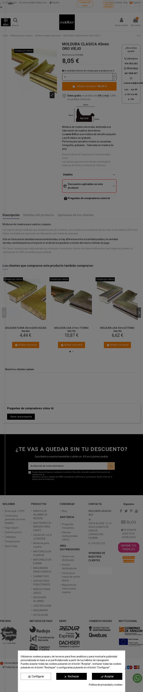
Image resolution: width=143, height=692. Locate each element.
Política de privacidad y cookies (105, 684)
